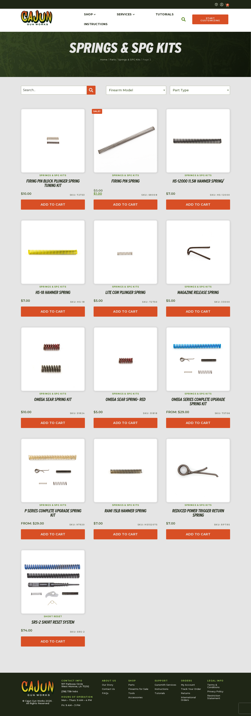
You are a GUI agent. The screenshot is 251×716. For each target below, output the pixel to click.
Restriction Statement (213, 696)
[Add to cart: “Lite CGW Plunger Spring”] (126, 312)
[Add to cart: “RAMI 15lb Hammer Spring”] (126, 534)
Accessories (135, 697)
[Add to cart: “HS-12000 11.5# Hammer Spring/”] (198, 205)
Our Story (107, 684)
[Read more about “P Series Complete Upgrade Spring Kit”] (53, 534)
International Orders (188, 698)
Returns (185, 693)
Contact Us (108, 689)
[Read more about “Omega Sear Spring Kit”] (53, 423)
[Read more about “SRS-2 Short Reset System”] (53, 641)
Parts (113, 59)
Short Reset (53, 616)
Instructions (161, 689)
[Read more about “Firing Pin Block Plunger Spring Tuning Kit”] (53, 205)
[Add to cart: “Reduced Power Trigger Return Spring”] (198, 534)
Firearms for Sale (138, 689)
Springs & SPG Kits (129, 59)
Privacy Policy (215, 691)
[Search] (54, 90)
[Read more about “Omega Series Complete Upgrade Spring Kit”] (198, 423)
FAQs (105, 693)
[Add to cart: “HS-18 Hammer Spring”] (53, 312)
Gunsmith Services (165, 684)
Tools (131, 693)
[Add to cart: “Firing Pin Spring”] (126, 205)
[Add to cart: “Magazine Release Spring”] (198, 312)
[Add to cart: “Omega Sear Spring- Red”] (126, 423)
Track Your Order (191, 689)
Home (103, 59)
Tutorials (160, 693)
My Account (188, 684)
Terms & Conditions (213, 686)
